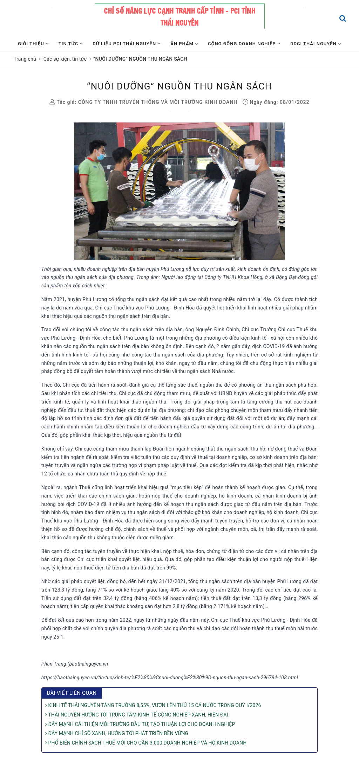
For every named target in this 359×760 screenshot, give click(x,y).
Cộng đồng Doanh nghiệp (244, 43)
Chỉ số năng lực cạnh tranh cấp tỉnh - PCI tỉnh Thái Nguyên (179, 17)
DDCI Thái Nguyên (315, 43)
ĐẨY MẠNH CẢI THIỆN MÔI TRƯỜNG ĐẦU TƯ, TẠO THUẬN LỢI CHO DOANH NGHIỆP (140, 724)
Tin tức (71, 43)
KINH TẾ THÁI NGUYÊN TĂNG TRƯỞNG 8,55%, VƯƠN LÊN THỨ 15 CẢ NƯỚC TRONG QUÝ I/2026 (153, 705)
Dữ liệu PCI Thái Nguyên (127, 43)
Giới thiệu (33, 43)
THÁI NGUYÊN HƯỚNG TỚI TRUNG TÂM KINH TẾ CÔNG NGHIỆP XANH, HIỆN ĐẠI (136, 715)
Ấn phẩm (184, 43)
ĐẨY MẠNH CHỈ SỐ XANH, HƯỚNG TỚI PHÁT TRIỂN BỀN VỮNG (116, 733)
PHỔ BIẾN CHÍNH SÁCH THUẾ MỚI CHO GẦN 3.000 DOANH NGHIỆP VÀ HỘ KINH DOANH (145, 743)
